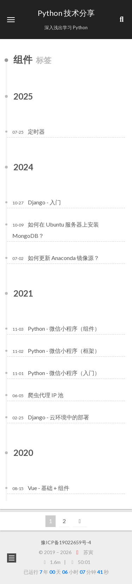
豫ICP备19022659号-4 (66, 542)
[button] (11, 19)
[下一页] (80, 521)
